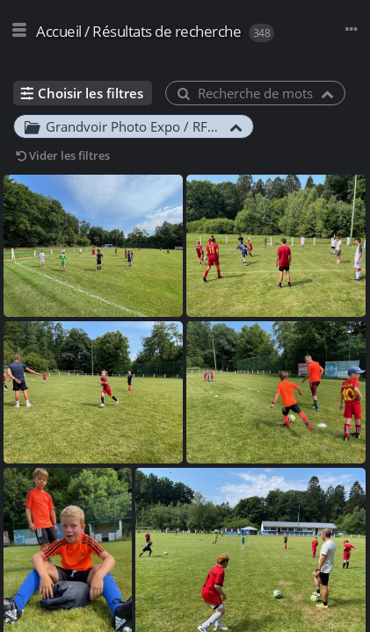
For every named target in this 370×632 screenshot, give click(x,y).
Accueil (59, 31)
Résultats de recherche (166, 31)
